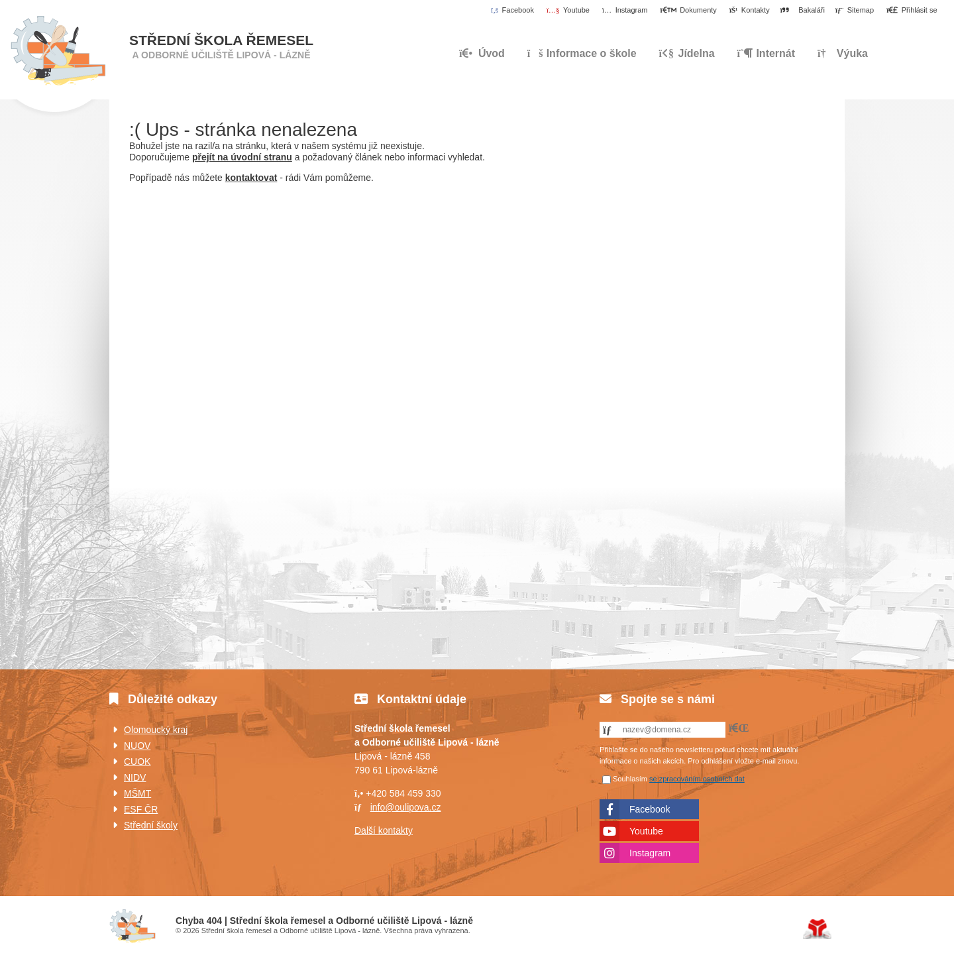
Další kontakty (383, 830)
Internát (766, 53)
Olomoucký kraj (155, 729)
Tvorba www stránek (817, 929)
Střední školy (151, 825)
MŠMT (137, 793)
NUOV (137, 745)
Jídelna (687, 53)
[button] (912, 11)
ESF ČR (141, 809)
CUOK (137, 761)
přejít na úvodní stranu (242, 157)
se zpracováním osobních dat (697, 779)
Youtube (646, 831)
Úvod (58, 51)
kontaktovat (251, 177)
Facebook (649, 809)
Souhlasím (630, 779)
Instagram (649, 853)
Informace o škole (582, 53)
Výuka (843, 53)
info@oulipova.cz (405, 807)
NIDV (135, 777)
